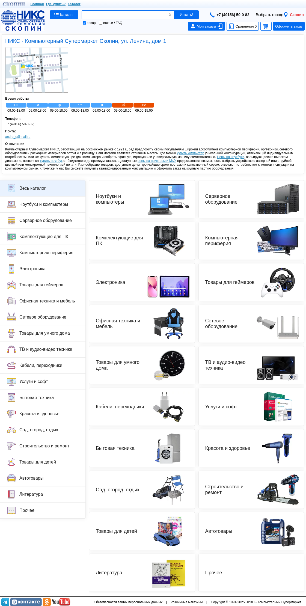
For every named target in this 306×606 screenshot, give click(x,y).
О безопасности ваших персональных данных (127, 602)
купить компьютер (190, 153)
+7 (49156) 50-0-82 (229, 14)
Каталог (74, 4)
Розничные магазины (187, 602)
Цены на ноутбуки (230, 157)
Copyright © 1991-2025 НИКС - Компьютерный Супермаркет (256, 602)
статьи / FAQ (110, 23)
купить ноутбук (51, 161)
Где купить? (56, 4)
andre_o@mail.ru (17, 137)
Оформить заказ (288, 26)
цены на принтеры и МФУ (157, 161)
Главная (37, 4)
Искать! (186, 15)
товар (89, 23)
